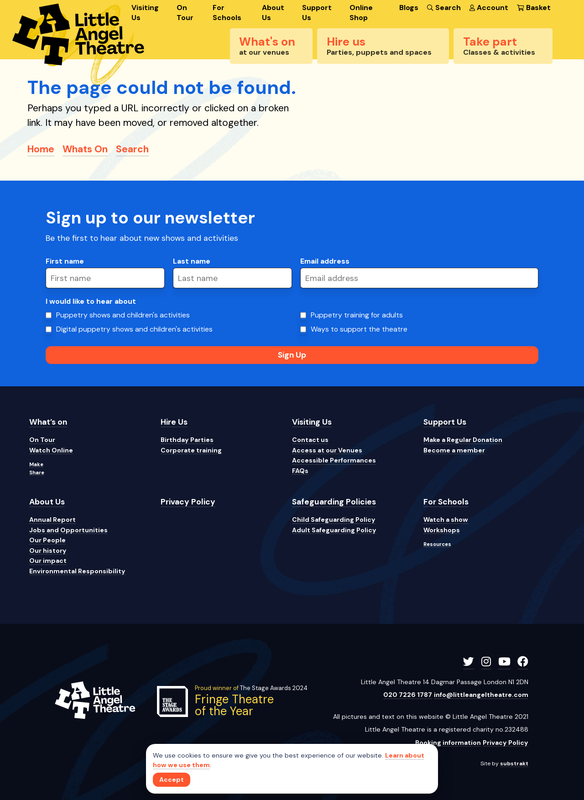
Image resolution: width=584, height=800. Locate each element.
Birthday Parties (187, 440)
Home (40, 149)
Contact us (310, 440)
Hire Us (174, 422)
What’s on (48, 422)
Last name (191, 261)
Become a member (454, 450)
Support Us (317, 12)
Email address (324, 261)
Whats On (85, 149)
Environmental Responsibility (77, 571)
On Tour (185, 12)
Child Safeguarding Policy (333, 519)
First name (65, 261)
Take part (499, 45)
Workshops (441, 530)
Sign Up (292, 355)
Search (443, 7)
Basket (533, 7)
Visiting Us (145, 12)
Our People (47, 540)
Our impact (48, 560)
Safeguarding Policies (334, 502)
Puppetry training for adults (357, 315)
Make (36, 464)
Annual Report (52, 519)
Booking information (448, 742)
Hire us (379, 45)
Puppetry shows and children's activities (123, 315)
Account (488, 7)
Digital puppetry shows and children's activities (134, 329)
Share (36, 472)
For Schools (227, 12)
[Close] (171, 780)
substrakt (514, 763)
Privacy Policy (188, 502)
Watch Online (51, 450)
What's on (267, 45)
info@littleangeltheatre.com (481, 695)
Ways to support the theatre (359, 329)
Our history (48, 550)
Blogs (408, 7)
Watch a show (445, 519)
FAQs (300, 471)
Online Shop (361, 12)
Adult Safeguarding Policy (334, 530)
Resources (437, 544)
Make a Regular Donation (462, 440)
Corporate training (191, 450)
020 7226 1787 (407, 695)
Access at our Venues (327, 450)
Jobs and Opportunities (68, 530)
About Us (273, 12)
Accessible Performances (334, 460)
